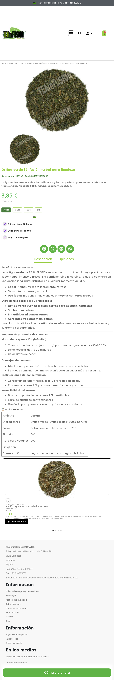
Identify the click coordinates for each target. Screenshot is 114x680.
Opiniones (66, 259)
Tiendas (9, 616)
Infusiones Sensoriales (16, 662)
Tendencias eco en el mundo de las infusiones (27, 656)
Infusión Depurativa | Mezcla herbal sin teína (26, 506)
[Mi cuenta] (89, 33)
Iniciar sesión (12, 639)
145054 (8, 510)
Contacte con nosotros (17, 608)
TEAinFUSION (10, 508)
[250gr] (17, 209)
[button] (79, 33)
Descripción (43, 259)
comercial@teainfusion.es (64, 577)
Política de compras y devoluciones (22, 591)
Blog (8, 621)
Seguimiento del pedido (17, 634)
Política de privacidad (16, 600)
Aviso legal (11, 595)
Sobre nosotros (13, 604)
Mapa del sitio (12, 612)
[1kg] (38, 209)
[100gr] (6, 209)
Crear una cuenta (14, 643)
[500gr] (28, 209)
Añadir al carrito (16, 521)
